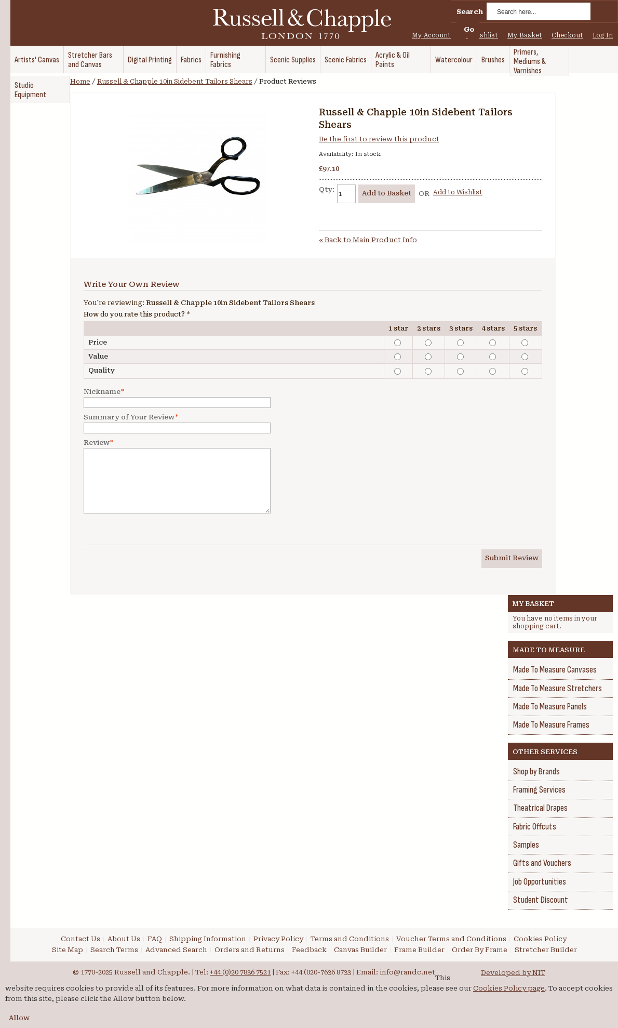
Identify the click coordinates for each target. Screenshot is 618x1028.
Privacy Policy (278, 939)
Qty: (326, 189)
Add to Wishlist (457, 192)
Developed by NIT (513, 973)
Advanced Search (176, 950)
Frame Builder (419, 950)
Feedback (309, 950)
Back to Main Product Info (368, 240)
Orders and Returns (249, 950)
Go (469, 29)
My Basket (524, 35)
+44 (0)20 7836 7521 (240, 972)
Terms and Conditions (350, 939)
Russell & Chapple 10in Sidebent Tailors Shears (174, 81)
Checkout (567, 35)
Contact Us (80, 939)
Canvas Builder (360, 950)
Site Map (67, 950)
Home (80, 81)
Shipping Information (207, 939)
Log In (603, 35)
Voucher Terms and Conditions (451, 939)
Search (469, 12)
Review (97, 443)
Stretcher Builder (546, 950)
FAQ (154, 939)
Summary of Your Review (129, 417)
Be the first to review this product (379, 139)
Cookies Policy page (509, 988)
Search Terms (114, 950)
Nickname (102, 392)
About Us (124, 939)
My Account (431, 35)
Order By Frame (479, 950)
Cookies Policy (540, 939)
